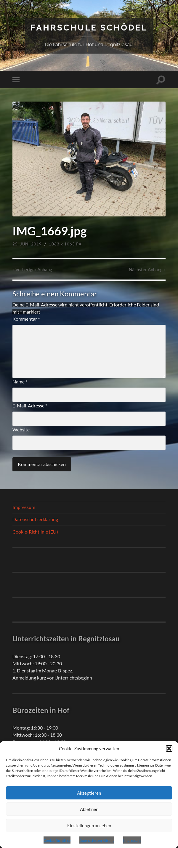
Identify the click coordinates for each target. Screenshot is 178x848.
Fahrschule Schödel (89, 28)
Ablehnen (89, 809)
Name (19, 381)
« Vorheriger (32, 269)
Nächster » (147, 269)
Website (21, 429)
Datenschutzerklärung (96, 840)
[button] (169, 748)
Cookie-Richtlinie (57, 840)
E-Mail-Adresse (29, 405)
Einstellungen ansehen (89, 825)
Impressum (132, 840)
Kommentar (26, 319)
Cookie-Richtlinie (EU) (35, 531)
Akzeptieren (89, 793)
